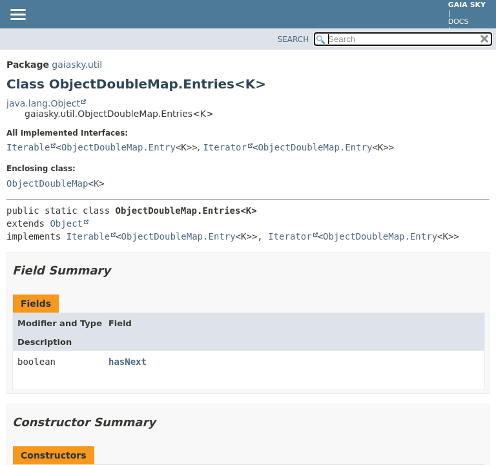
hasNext (127, 361)
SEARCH (293, 39)
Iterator (225, 147)
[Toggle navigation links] (17, 15)
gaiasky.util (77, 64)
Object (66, 223)
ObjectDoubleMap (47, 183)
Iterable (28, 147)
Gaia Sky (467, 5)
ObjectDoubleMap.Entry (118, 147)
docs (458, 21)
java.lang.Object (43, 103)
